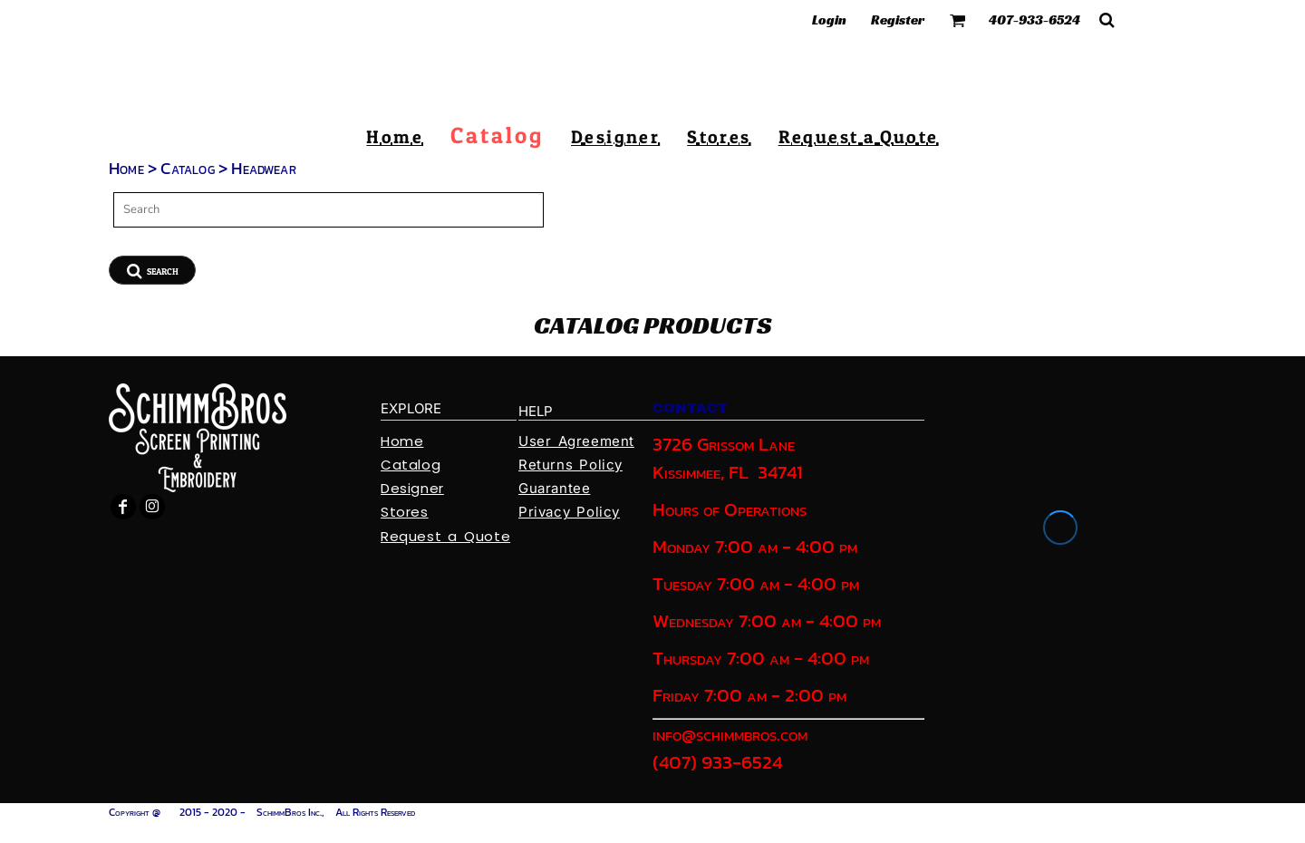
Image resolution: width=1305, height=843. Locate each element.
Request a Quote (445, 536)
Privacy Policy (569, 511)
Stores (405, 511)
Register (897, 19)
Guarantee (554, 488)
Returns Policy (570, 464)
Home (126, 168)
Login (829, 19)
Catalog (187, 168)
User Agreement (576, 441)
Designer (412, 488)
